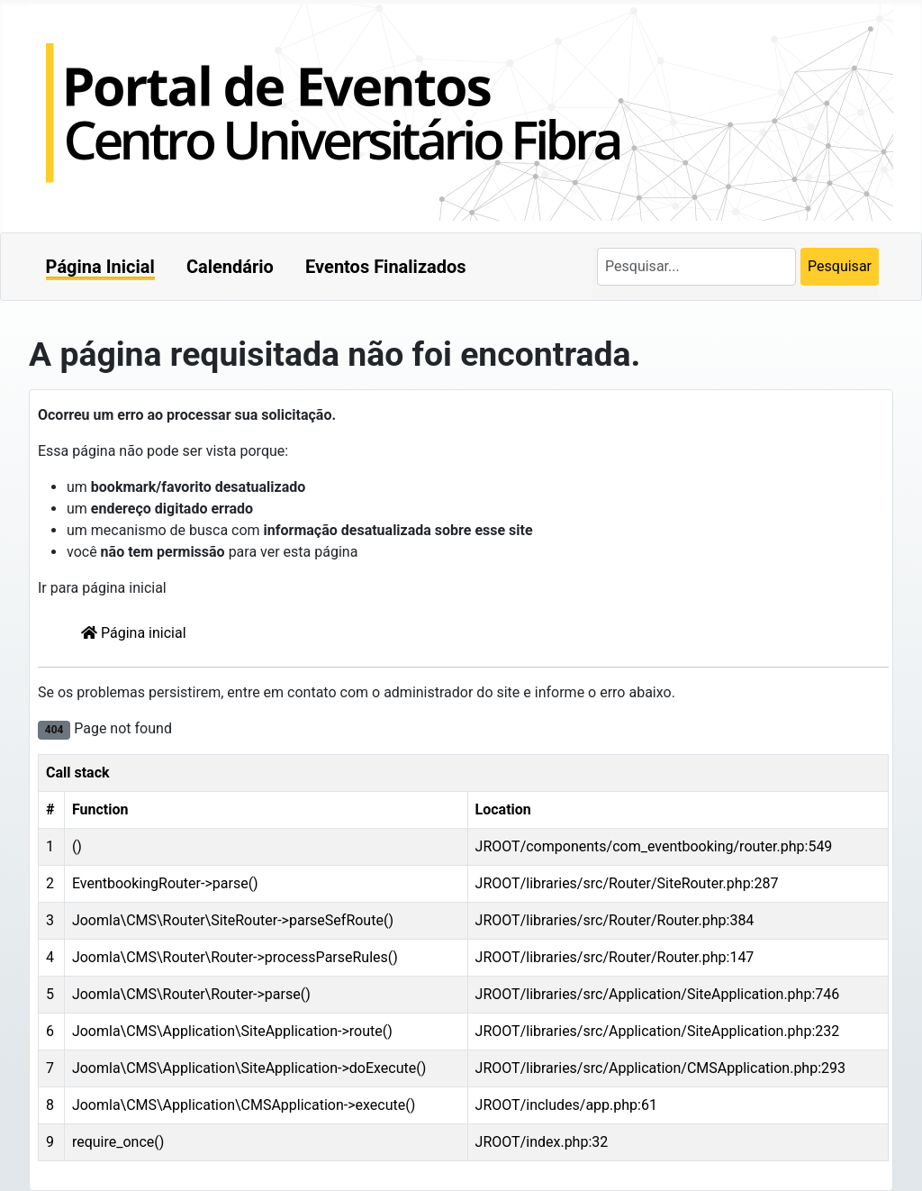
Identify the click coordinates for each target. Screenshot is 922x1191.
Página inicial (133, 632)
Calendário (230, 266)
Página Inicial (100, 266)
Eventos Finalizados (385, 266)
